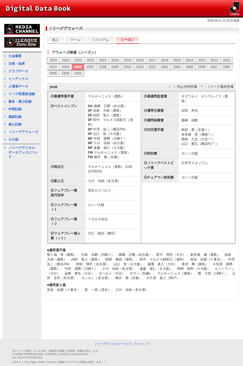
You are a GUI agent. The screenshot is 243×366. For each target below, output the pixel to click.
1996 (226, 67)
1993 (78, 73)
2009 (65, 67)
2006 (102, 67)
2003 (139, 67)
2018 (140, 60)
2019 (127, 60)
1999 (189, 67)
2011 (226, 60)
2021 (103, 60)
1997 (214, 67)
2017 (152, 60)
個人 (55, 40)
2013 (202, 60)
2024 (65, 60)
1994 (65, 73)
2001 (164, 67)
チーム (75, 40)
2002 (152, 67)
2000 (177, 67)
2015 (177, 60)
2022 (90, 60)
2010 (53, 67)
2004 (127, 67)
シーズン (127, 40)
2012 (214, 60)
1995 (53, 73)
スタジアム (100, 40)
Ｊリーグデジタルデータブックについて (23, 151)
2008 (78, 67)
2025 (53, 60)
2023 (78, 60)
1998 (201, 67)
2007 (90, 67)
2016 (164, 60)
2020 (115, 60)
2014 (189, 60)
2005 (115, 67)
